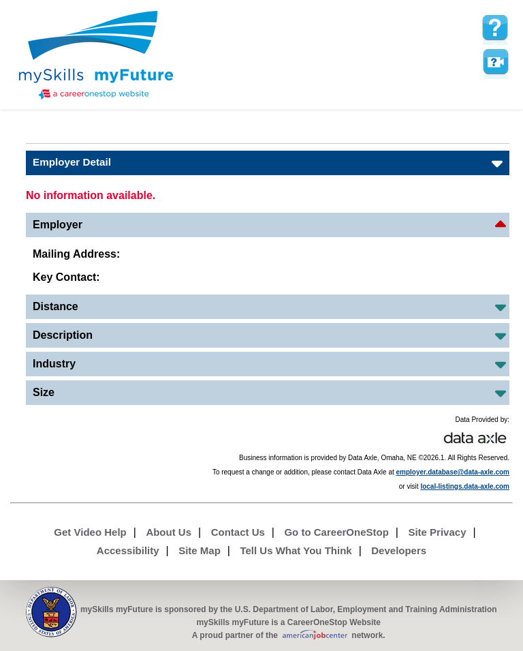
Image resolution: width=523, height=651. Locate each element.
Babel (35, 133)
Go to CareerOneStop (336, 532)
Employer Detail (72, 162)
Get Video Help (90, 532)
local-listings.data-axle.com (464, 486)
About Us (168, 532)
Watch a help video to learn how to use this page (495, 62)
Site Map (199, 550)
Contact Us (238, 532)
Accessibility (128, 550)
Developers (398, 550)
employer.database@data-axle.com (453, 472)
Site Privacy (437, 532)
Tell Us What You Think (295, 550)
